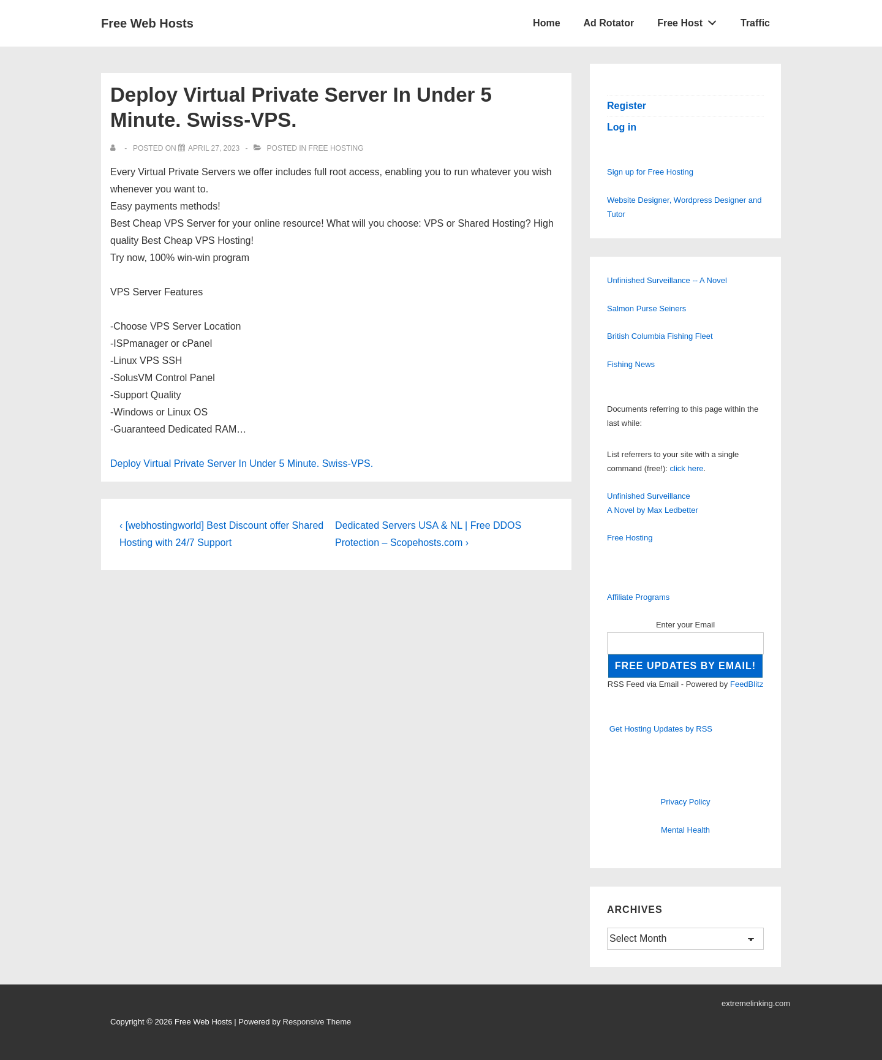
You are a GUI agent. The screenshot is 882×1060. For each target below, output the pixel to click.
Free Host (690, 20)
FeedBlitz (746, 684)
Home (546, 23)
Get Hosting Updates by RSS (660, 728)
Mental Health (685, 830)
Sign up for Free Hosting (650, 171)
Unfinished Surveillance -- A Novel (667, 280)
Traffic (755, 23)
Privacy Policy (685, 801)
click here (687, 468)
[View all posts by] (115, 148)
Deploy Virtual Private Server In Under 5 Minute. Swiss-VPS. (241, 463)
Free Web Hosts (147, 23)
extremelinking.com (756, 1003)
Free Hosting (336, 148)
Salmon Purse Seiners (646, 308)
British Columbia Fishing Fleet (660, 336)
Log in (621, 127)
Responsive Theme (317, 1021)
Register (626, 105)
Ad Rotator (609, 23)
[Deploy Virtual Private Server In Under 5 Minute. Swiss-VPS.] (213, 148)
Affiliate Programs (638, 597)
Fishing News (631, 364)
